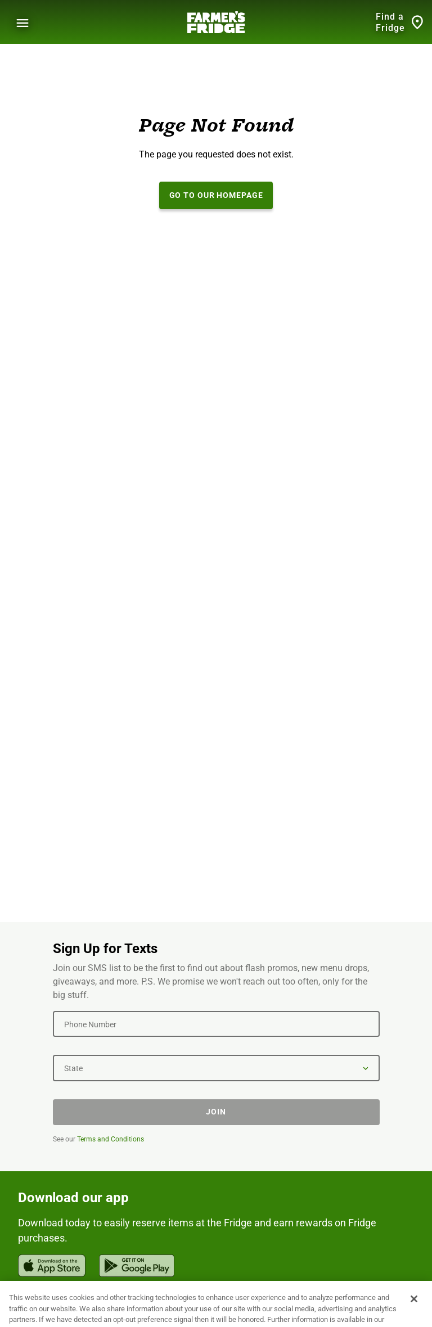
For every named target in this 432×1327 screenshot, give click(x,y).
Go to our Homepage (216, 195)
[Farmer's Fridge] (216, 22)
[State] (216, 1068)
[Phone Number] (216, 1024)
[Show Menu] (22, 23)
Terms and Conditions (110, 1139)
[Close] (414, 1309)
